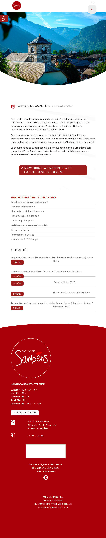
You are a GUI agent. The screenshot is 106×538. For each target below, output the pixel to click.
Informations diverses (22, 234)
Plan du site (55, 464)
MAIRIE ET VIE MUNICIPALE (53, 507)
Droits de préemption (22, 220)
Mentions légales (38, 464)
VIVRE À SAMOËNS (53, 500)
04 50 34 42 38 (35, 435)
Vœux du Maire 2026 (64, 282)
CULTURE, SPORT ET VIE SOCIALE (53, 504)
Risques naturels (20, 230)
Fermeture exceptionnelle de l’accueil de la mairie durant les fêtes (46, 271)
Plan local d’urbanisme (23, 206)
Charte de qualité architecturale (27, 211)
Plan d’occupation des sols (25, 216)
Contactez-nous (24, 412)
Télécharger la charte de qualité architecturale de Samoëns (48, 170)
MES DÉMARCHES (53, 497)
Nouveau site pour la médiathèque (71, 292)
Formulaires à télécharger (24, 239)
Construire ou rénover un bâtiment (29, 202)
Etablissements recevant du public (29, 225)
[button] (4, 18)
